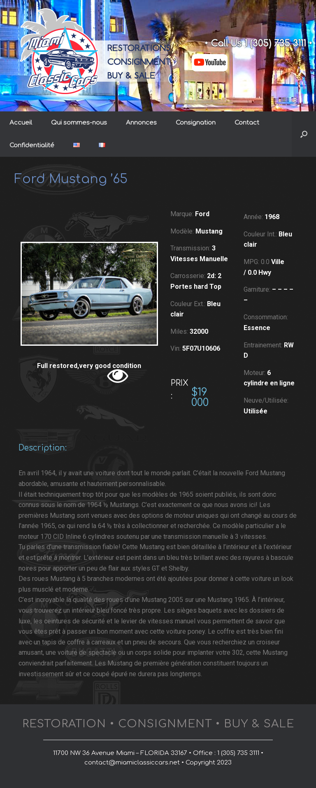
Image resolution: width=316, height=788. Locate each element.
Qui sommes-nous (79, 122)
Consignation (196, 122)
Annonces (141, 122)
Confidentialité (31, 145)
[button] (304, 134)
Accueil (20, 122)
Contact (247, 122)
